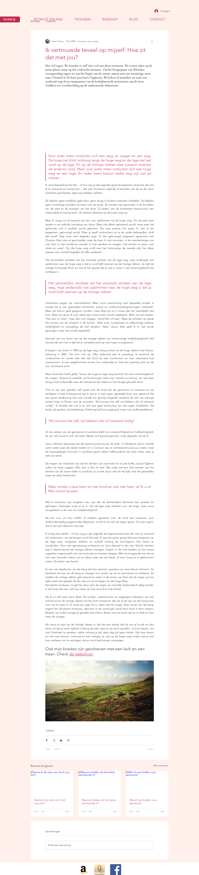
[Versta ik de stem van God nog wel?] (52, 783)
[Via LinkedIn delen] (61, 740)
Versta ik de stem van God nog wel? (49, 801)
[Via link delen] (68, 740)
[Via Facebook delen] (46, 740)
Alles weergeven (160, 765)
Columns (50, 730)
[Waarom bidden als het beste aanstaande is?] (99, 783)
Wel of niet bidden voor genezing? (143, 801)
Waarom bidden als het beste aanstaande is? (99, 801)
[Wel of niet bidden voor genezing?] (147, 783)
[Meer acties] (152, 41)
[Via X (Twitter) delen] (53, 740)
